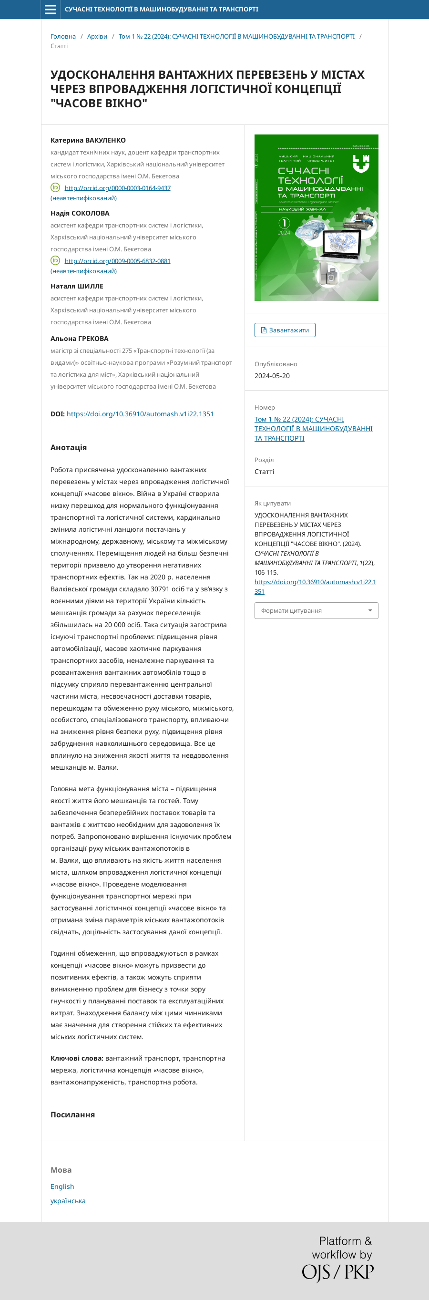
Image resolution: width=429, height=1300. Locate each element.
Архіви (97, 36)
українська (68, 1200)
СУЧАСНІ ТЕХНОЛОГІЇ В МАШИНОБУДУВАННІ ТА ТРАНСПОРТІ (161, 9)
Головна (63, 36)
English (62, 1186)
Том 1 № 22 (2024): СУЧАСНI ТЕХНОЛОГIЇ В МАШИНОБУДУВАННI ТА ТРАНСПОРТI (237, 36)
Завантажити (288, 330)
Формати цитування (291, 610)
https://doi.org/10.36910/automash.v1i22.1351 (140, 413)
